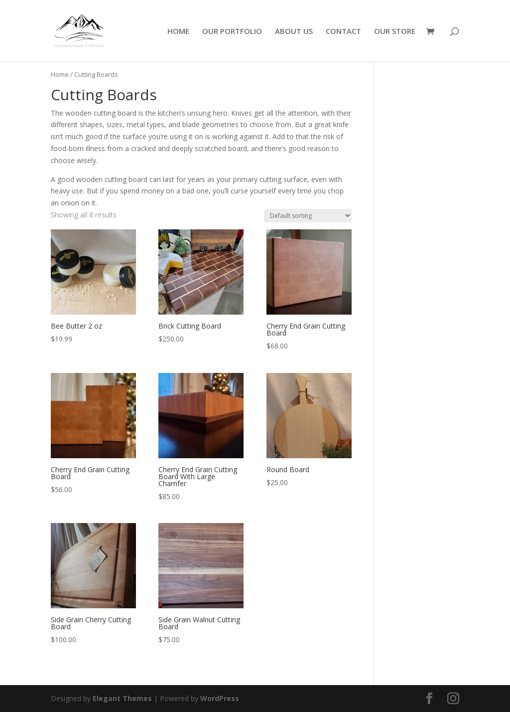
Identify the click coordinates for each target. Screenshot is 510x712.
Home (60, 74)
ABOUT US (294, 31)
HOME (178, 31)
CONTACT (343, 31)
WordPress (219, 698)
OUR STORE (394, 31)
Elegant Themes (122, 698)
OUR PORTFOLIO (232, 31)
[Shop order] (308, 215)
